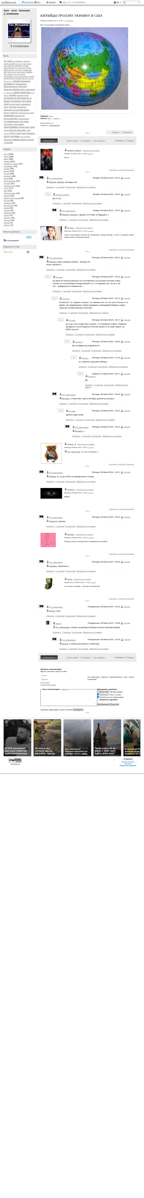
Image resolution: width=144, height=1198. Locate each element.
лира (6, 107)
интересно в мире (11, 164)
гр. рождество (8, 93)
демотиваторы (22, 92)
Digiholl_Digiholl (74, 150)
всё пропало (28, 89)
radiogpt (22, 74)
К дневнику (86, 140)
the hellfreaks (17, 78)
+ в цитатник (68, 20)
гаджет (6, 215)
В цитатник (129, 170)
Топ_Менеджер (56, 178)
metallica (29, 72)
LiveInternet (9, 2)
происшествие (27, 127)
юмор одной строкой (12, 198)
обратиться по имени (91, 150)
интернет (15, 101)
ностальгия (10, 118)
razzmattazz (9, 76)
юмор (16, 139)
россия (21, 130)
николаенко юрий (26, 113)
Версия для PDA (128, 761)
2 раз (52, 123)
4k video (8, 61)
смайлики (65, 689)
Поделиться (127, 132)
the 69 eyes (8, 79)
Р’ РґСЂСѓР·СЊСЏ (21, 46)
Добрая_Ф (71, 444)
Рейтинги (52, 2)
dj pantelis (25, 66)
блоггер (23, 86)
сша (23, 133)
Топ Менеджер (5, 14)
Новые (130, 140)
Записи (6, 10)
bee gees (18, 64)
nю (5, 74)
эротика (8, 139)
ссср (11, 133)
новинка (9, 115)
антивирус (9, 84)
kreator (26, 70)
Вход (39, 2)
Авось (64, 2)
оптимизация (23, 119)
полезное (8, 124)
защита (20, 95)
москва (16, 110)
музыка (24, 109)
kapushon (11, 70)
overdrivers (10, 74)
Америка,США (9, 186)
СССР (6, 188)
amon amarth (9, 64)
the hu (24, 79)
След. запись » (99, 140)
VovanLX (66, 299)
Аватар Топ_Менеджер (19, 31)
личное (12, 107)
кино (6, 104)
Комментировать (49, 140)
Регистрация (28, 2)
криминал (25, 104)
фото (7, 136)
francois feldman (20, 68)
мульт (7, 113)
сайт (28, 130)
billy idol (11, 66)
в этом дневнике (12, 241)
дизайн (12, 95)
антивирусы (21, 84)
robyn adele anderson (21, 76)
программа (19, 124)
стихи (18, 133)
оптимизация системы (16, 121)
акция (16, 81)
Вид (119, 3)
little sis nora (12, 72)
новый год (20, 115)
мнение (8, 110)
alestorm (26, 61)
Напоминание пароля (48, 685)
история (26, 101)
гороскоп (7, 220)
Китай (56, 118)
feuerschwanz (9, 68)
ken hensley (19, 70)
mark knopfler (20, 72)
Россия (6, 174)
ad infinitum (18, 61)
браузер (8, 89)
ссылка (89, 153)
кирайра (70, 534)
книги (17, 104)
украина (30, 133)
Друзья (14, 10)
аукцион (7, 223)
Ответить (113, 170)
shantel (31, 76)
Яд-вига (70, 228)
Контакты (128, 763)
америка (26, 81)
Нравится (115, 132)
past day (17, 74)
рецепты (7, 225)
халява (15, 136)
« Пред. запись (72, 140)
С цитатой (121, 170)
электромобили (25, 137)
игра (26, 95)
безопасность (11, 86)
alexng (69, 579)
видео (16, 89)
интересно (10, 98)
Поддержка (115, 2)
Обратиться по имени (85, 187)
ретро (13, 130)
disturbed (18, 66)
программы (11, 127)
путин (6, 130)
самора (6, 133)
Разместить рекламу (128, 765)
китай (12, 104)
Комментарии (24, 10)
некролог (14, 113)
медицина (21, 107)
